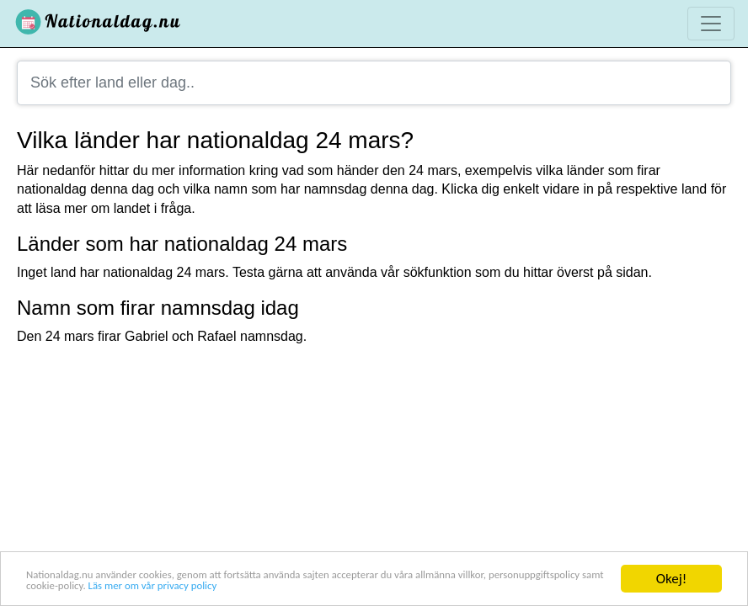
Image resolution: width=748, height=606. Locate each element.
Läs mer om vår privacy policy (390, 586)
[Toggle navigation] (711, 23)
